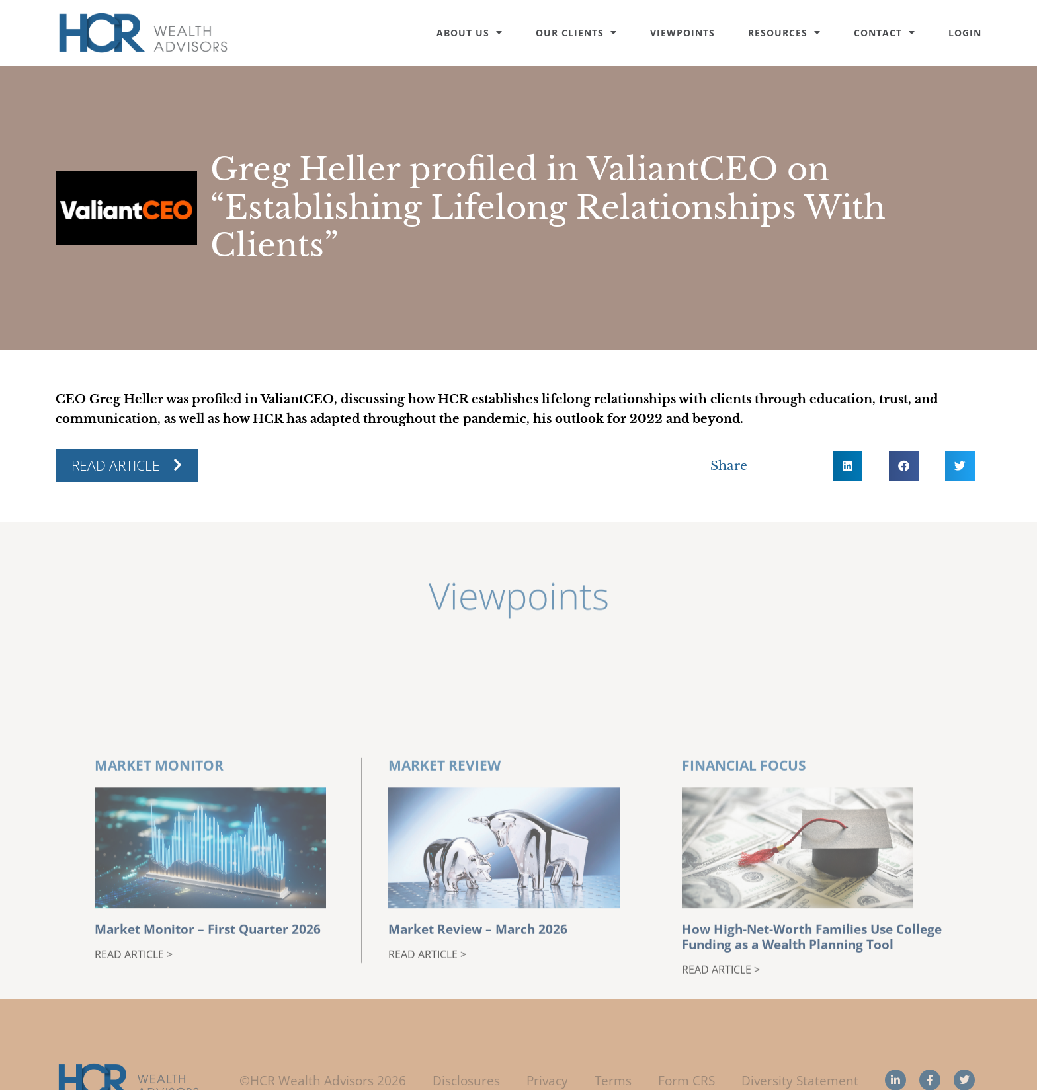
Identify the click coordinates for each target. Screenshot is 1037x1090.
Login (964, 32)
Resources (784, 33)
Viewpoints (682, 32)
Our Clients (576, 33)
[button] (847, 466)
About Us (469, 33)
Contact (884, 33)
